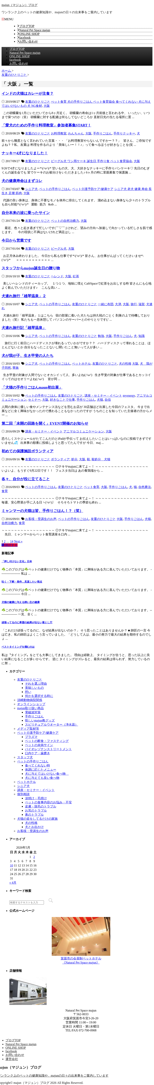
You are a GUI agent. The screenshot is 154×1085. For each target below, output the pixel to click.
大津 (118, 304)
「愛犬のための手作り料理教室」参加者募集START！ (46, 125)
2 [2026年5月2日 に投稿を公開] (34, 857)
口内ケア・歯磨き (37, 753)
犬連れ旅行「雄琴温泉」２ (24, 296)
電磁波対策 (33, 712)
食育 (5, 491)
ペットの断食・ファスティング (47, 741)
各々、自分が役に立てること (26, 479)
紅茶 (76, 276)
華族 (15, 367)
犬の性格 (125, 363)
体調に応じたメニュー (40, 769)
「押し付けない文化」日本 (17, 561)
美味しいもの (34, 687)
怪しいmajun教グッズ (40, 720)
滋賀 (141, 304)
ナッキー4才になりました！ (25, 153)
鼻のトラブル (34, 814)
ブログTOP (26, 26)
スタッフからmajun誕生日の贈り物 (31, 268)
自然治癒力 (9, 523)
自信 (108, 399)
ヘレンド (57, 276)
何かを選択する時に (39, 696)
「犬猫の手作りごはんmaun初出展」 (32, 387)
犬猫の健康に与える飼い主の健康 (21, 602)
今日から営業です (16, 240)
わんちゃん (76, 133)
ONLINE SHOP (29, 33)
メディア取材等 (28, 728)
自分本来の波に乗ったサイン (26, 213)
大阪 (47, 105)
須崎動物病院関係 (29, 700)
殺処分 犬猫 (101, 459)
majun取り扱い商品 (30, 708)
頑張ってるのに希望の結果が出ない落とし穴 (27, 622)
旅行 (134, 304)
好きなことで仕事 (62, 399)
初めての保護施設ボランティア (27, 451)
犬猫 (100, 399)
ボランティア (60, 459)
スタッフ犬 (25, 757)
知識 (141, 336)
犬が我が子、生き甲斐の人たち (27, 356)
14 (11, 541)
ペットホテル (81, 363)
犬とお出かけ (34, 827)
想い (28, 691)
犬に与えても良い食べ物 (42, 777)
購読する (10, 545)
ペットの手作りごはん (54, 189)
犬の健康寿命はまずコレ (22, 181)
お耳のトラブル (36, 810)
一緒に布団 (105, 304)
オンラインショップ (31, 704)
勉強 (101, 336)
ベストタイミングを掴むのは (18, 646)
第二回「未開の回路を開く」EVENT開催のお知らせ (45, 423)
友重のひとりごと (37, 101)
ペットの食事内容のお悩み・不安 (48, 802)
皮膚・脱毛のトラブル (40, 806)
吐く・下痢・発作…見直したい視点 (22, 581)
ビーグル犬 (59, 248)
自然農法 (144, 487)
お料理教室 (59, 133)
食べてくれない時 (37, 765)
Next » (18, 541)
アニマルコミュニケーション (83, 431)
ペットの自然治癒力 (65, 220)
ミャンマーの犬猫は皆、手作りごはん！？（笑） (42, 511)
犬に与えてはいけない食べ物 (47, 773)
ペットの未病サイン (39, 745)
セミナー (34, 399)
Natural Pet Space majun (34, 30)
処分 (74, 459)
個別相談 (23, 794)
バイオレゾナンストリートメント (48, 749)
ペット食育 (91, 487)
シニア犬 (31, 189)
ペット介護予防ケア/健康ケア (92, 189)
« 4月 (12, 882)
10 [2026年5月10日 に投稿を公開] (11, 865)
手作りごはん (102, 133)
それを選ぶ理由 (36, 683)
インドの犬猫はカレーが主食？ (27, 93)
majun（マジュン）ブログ (19, 5)
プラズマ (31, 736)
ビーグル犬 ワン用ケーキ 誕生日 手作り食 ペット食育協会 (91, 161)
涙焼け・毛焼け (36, 798)
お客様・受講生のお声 (40, 519)
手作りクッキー (124, 133)
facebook (25, 37)
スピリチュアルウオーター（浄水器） (51, 724)
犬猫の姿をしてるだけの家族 (37, 818)
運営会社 (11, 1059)
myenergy (129, 395)
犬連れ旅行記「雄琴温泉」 (24, 328)
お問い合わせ (28, 41)
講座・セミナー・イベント (103, 395)
